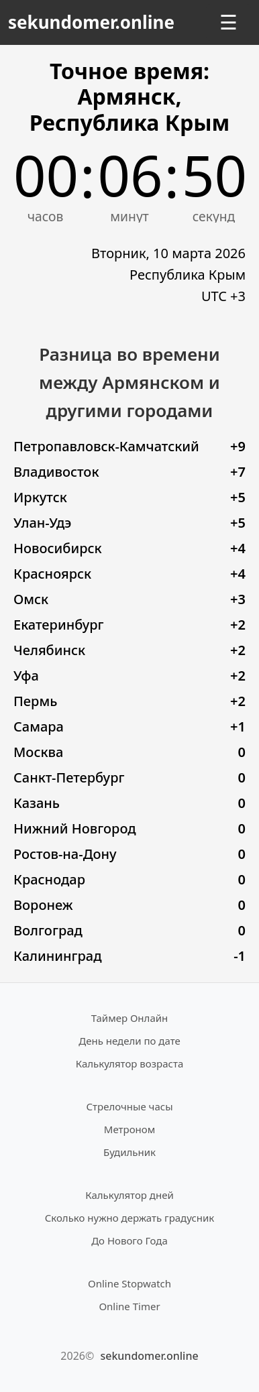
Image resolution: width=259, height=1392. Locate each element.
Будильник (129, 1152)
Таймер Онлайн (129, 1018)
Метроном (129, 1129)
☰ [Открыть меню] (228, 22)
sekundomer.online (91, 22)
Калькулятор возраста (129, 1063)
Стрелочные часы (129, 1106)
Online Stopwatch (129, 1283)
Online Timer (129, 1306)
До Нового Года (129, 1240)
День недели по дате (129, 1040)
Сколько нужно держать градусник (130, 1217)
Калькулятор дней (129, 1195)
